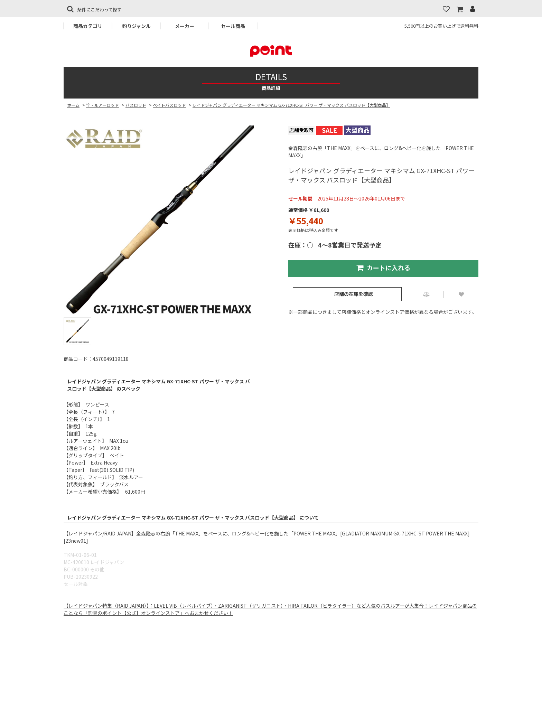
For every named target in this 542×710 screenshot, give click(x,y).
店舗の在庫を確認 (353, 293)
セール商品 (233, 25)
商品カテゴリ (87, 25)
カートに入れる (383, 267)
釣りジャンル (136, 25)
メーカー (184, 25)
